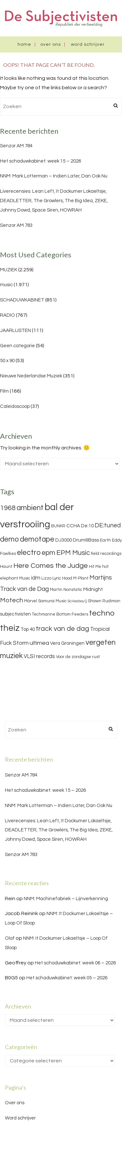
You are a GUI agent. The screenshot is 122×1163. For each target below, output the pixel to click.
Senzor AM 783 (16, 225)
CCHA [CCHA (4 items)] (73, 525)
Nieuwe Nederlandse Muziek (31, 375)
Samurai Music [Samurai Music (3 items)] (52, 601)
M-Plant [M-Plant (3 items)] (80, 578)
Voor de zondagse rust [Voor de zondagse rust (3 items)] (78, 657)
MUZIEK (8, 269)
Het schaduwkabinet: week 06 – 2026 (75, 963)
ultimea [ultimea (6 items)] (39, 643)
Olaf (10, 938)
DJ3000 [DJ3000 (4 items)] (63, 540)
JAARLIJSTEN (15, 330)
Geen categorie (17, 345)
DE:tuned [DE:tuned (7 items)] (108, 525)
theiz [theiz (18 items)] (10, 628)
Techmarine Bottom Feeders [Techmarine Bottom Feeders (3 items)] (60, 614)
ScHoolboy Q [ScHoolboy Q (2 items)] (77, 601)
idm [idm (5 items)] (35, 578)
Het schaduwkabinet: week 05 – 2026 (66, 977)
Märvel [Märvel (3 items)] (30, 601)
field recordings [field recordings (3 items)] (106, 553)
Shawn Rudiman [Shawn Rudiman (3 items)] (104, 601)
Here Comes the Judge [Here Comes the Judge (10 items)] (50, 565)
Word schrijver (88, 44)
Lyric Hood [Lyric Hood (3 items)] (62, 578)
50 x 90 (7, 360)
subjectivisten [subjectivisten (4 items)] (15, 614)
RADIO (7, 315)
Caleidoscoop (15, 406)
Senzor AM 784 (16, 145)
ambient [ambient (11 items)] (30, 508)
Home (24, 44)
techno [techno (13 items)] (102, 613)
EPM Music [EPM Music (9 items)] (73, 552)
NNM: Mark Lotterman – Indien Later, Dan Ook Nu (53, 176)
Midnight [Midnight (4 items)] (93, 589)
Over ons (50, 44)
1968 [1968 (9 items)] (8, 508)
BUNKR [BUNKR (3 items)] (58, 526)
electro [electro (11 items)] (29, 553)
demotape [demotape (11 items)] (37, 539)
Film (4, 391)
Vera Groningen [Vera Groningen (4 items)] (67, 643)
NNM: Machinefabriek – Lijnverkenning (66, 898)
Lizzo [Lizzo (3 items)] (46, 578)
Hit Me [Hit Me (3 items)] (95, 566)
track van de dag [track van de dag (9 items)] (62, 628)
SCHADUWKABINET (22, 300)
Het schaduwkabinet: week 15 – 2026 (40, 161)
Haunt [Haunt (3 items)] (6, 566)
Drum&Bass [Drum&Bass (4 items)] (86, 540)
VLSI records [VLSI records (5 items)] (39, 656)
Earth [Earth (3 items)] (105, 540)
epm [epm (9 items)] (48, 552)
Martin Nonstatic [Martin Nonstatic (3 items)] (66, 589)
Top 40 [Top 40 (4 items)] (27, 629)
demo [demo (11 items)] (9, 539)
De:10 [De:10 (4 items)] (87, 525)
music (6, 284)
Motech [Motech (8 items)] (11, 600)
